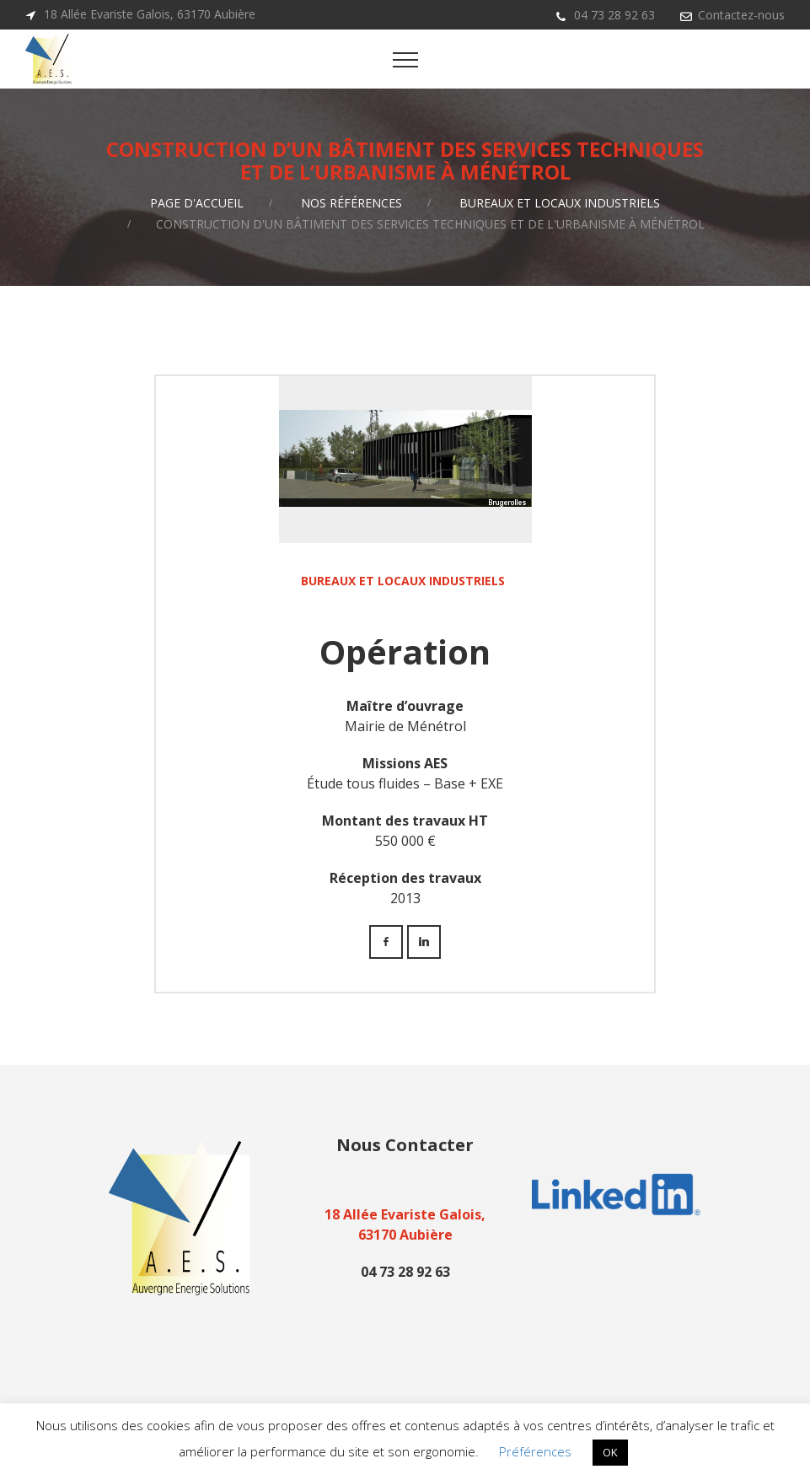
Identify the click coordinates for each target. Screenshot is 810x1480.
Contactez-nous (741, 15)
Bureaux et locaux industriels (559, 203)
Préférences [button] (535, 1451)
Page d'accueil (197, 203)
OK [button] (610, 1452)
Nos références (351, 203)
